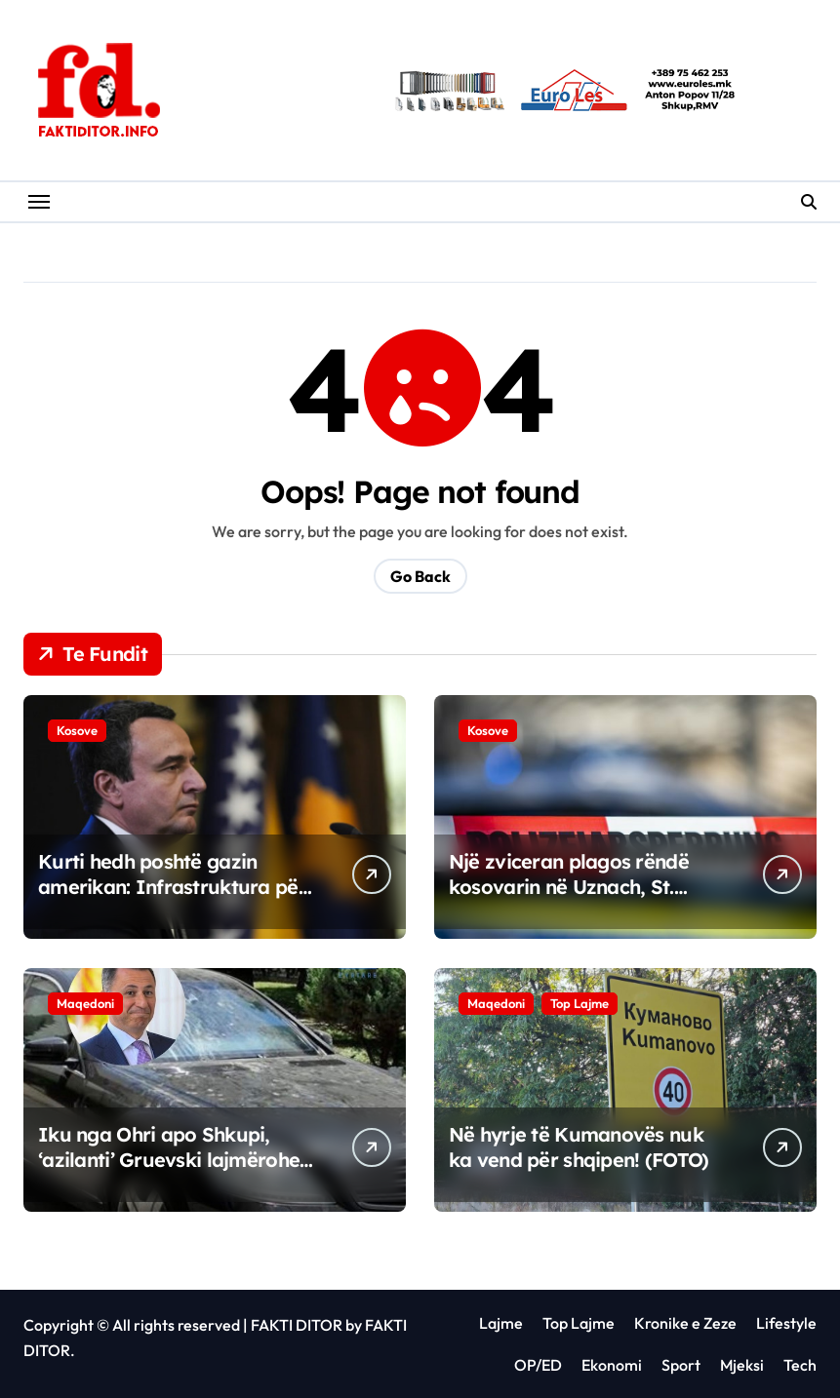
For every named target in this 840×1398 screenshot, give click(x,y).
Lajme (501, 1323)
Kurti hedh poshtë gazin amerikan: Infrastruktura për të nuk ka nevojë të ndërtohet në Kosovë (173, 899)
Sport (680, 1365)
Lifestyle (786, 1323)
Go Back (420, 576)
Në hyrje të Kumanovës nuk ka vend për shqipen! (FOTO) (579, 1147)
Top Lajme (579, 1003)
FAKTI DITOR (296, 1325)
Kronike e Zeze (685, 1323)
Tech (800, 1365)
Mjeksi (742, 1365)
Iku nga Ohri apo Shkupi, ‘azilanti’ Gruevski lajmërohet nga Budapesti (172, 1159)
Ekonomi (611, 1365)
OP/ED (538, 1365)
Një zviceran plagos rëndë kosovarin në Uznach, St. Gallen (569, 886)
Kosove (77, 730)
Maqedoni (85, 1003)
